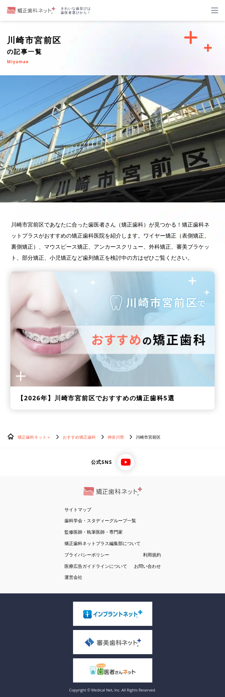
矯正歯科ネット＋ (34, 437)
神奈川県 (116, 437)
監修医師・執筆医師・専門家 (93, 532)
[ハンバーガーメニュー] (215, 10)
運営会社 (73, 577)
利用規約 (152, 555)
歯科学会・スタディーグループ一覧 (100, 520)
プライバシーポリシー (86, 555)
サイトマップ (77, 509)
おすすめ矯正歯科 (79, 437)
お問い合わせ (147, 566)
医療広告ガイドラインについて (95, 566)
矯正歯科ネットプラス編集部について (102, 543)
